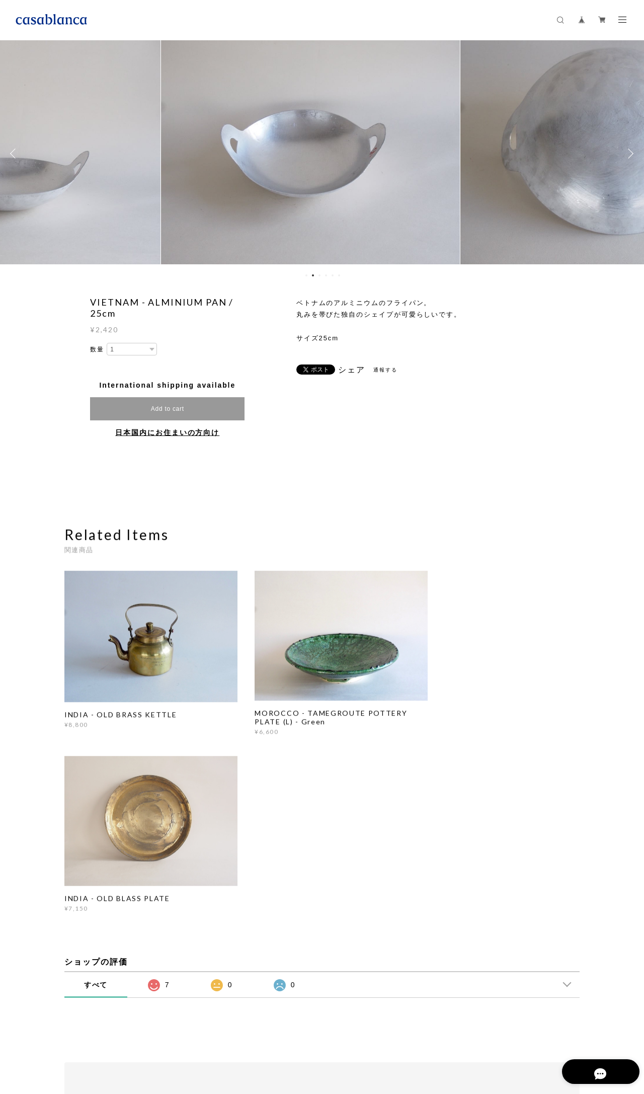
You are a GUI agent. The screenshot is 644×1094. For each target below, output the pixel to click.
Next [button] (629, 154)
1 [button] (306, 275)
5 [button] (333, 275)
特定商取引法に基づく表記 (236, 1039)
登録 (504, 919)
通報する (385, 370)
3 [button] (319, 275)
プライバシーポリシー (159, 1039)
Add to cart (167, 408)
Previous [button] (15, 154)
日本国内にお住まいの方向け (167, 432)
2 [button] (313, 275)
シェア (351, 370)
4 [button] (326, 275)
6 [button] (339, 275)
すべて (96, 796)
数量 (97, 349)
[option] (322, 153)
